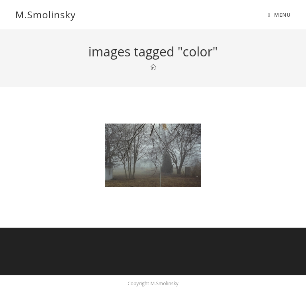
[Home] (153, 67)
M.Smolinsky (45, 14)
